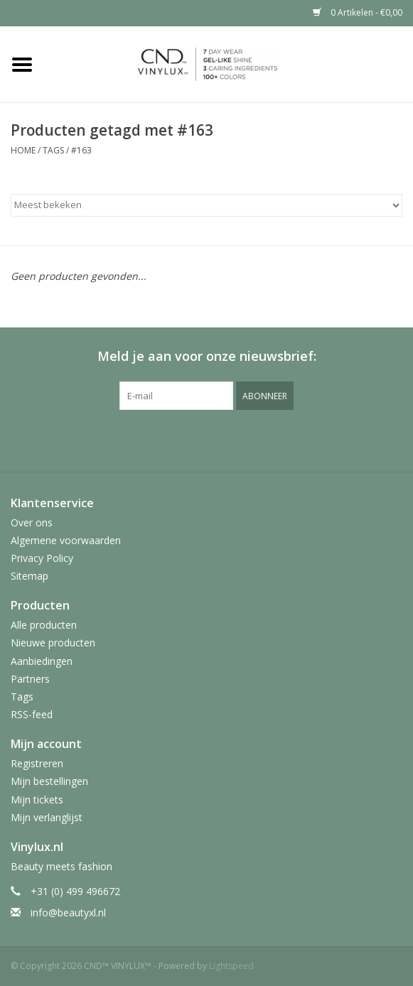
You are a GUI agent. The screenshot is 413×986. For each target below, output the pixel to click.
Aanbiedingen (42, 661)
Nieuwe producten (53, 642)
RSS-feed (32, 714)
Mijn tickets (37, 799)
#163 (81, 150)
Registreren (37, 763)
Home (23, 150)
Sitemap (29, 576)
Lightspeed (231, 966)
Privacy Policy (42, 558)
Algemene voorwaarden (66, 540)
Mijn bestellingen (49, 781)
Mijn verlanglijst (46, 817)
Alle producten (44, 625)
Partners (30, 679)
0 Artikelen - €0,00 (357, 12)
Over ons (32, 522)
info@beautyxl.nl (68, 912)
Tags (53, 150)
